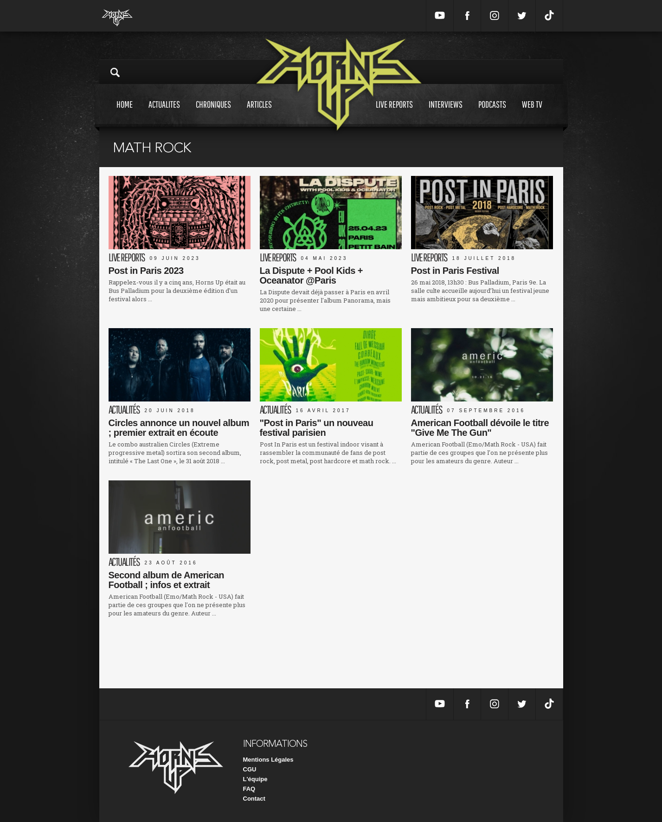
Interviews (445, 113)
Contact (254, 798)
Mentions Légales (268, 759)
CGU (250, 769)
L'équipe (255, 779)
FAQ (249, 788)
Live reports (394, 113)
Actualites (164, 113)
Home (125, 113)
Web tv (532, 113)
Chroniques (213, 113)
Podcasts (492, 113)
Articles (259, 113)
